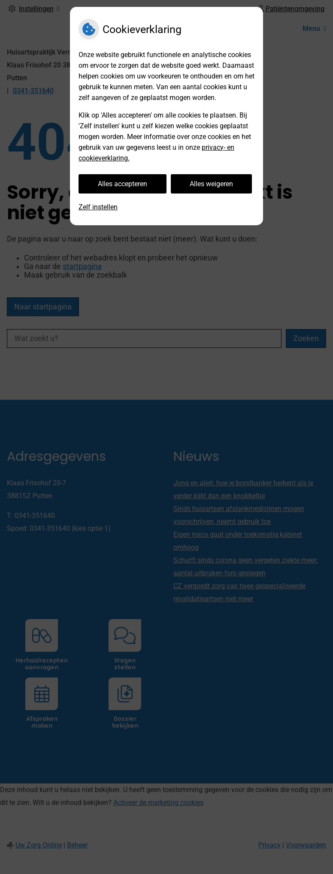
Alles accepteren (122, 184)
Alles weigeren (211, 184)
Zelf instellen (98, 207)
